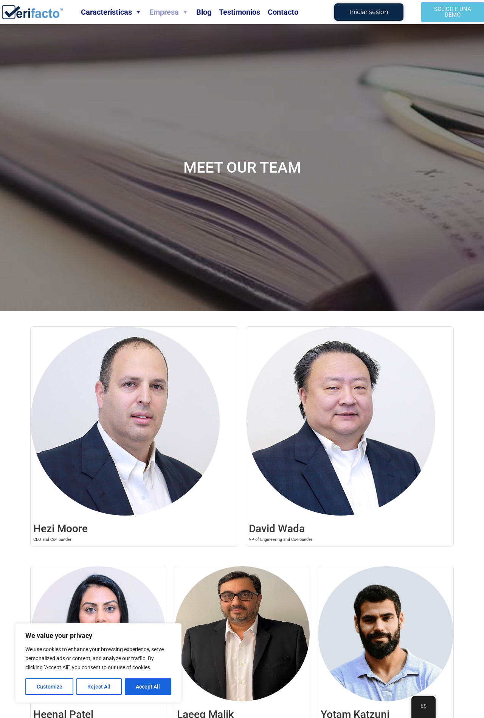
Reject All (99, 687)
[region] (98, 663)
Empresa (169, 12)
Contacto (283, 12)
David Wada (277, 528)
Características (111, 12)
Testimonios (239, 12)
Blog (203, 12)
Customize (49, 687)
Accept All (148, 687)
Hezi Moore (60, 528)
